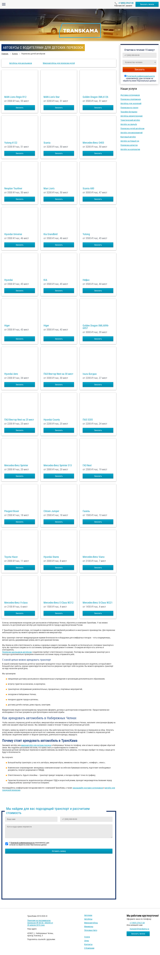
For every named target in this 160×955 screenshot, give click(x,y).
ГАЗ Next (87, 465)
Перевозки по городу (129, 107)
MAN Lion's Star (52, 97)
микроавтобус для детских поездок (36, 745)
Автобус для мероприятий (131, 132)
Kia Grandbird (51, 234)
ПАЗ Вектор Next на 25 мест (19, 419)
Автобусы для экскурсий (130, 103)
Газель (86, 511)
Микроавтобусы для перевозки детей (59, 63)
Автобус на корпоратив (130, 149)
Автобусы (88, 919)
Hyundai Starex (51, 557)
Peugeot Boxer (11, 511)
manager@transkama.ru (139, 929)
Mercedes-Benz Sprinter (16, 465)
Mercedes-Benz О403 (93, 142)
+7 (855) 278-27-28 (125, 3)
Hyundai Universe (13, 234)
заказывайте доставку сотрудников (88, 788)
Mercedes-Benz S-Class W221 (98, 602)
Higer (7, 325)
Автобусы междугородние (131, 116)
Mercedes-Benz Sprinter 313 (58, 465)
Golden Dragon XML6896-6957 (96, 326)
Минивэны (88, 926)
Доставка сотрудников (130, 95)
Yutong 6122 (10, 142)
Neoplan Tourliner (13, 188)
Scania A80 (88, 188)
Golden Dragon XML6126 (95, 97)
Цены (86, 940)
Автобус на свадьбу (128, 124)
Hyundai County (52, 419)
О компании (89, 948)
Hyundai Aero (11, 374)
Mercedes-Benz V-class (16, 602)
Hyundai (8, 280)
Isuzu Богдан (90, 374)
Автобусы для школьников (20, 63)
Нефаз (86, 280)
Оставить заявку (59, 851)
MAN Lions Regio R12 (15, 97)
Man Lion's (49, 188)
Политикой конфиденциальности (141, 76)
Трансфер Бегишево (128, 112)
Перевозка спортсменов (130, 99)
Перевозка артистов (129, 145)
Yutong (86, 234)
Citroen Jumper (51, 511)
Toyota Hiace (11, 557)
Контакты (88, 944)
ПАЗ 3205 (88, 419)
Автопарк (88, 915)
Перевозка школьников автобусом (17, 652)
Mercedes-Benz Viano (94, 557)
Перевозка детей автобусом (132, 128)
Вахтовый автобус (128, 137)
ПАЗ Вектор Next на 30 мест (58, 374)
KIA (45, 280)
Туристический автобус (130, 120)
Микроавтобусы (91, 923)
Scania (47, 142)
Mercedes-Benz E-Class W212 (58, 602)
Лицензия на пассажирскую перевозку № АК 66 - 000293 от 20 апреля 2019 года (40, 922)
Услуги (87, 937)
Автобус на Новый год (129, 141)
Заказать (19, 107)
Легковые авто (90, 930)
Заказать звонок (147, 4)
